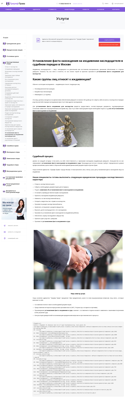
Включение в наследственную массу (14, 72)
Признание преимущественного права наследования (14, 109)
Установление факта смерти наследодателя (13, 129)
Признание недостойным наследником (12, 76)
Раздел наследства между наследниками (12, 113)
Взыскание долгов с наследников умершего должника (12, 89)
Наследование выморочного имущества (13, 121)
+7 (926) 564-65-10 (65, 4)
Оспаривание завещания (12, 69)
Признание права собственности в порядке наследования (14, 105)
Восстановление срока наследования (12, 80)
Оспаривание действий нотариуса (12, 93)
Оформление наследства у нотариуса (13, 84)
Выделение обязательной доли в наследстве (14, 97)
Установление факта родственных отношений (12, 139)
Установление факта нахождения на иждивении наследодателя (14, 134)
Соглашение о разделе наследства (11, 117)
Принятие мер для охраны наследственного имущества (13, 125)
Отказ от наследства (11, 67)
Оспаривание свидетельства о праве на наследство (14, 101)
